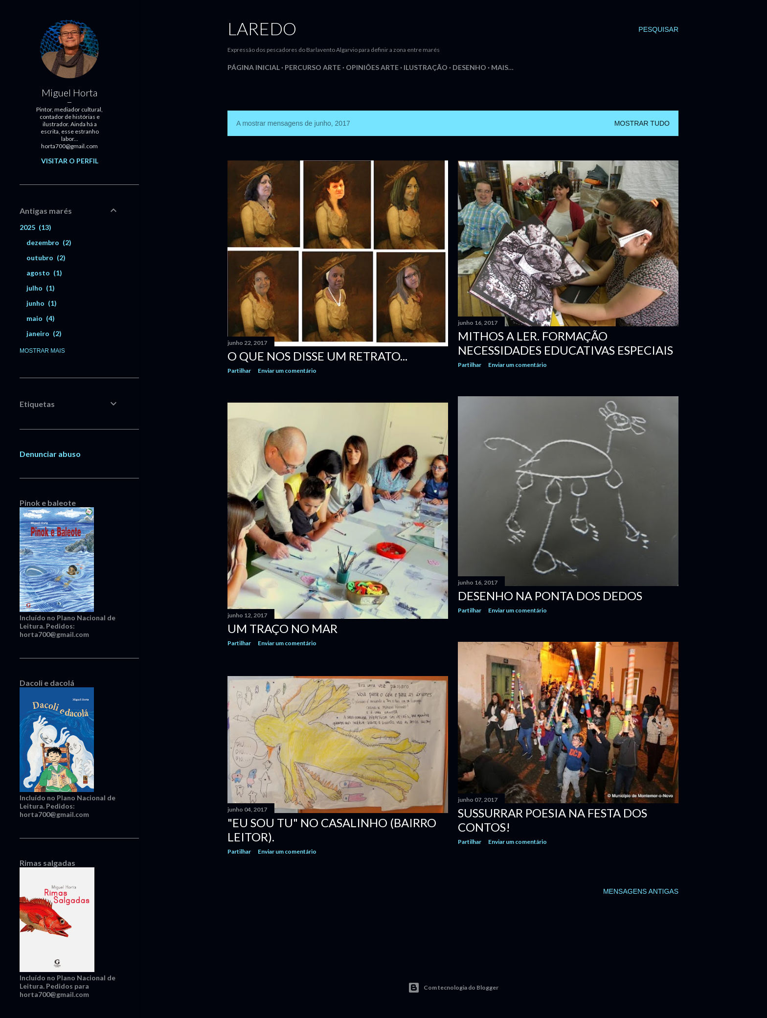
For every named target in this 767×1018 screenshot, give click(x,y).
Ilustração (426, 67)
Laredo (261, 28)
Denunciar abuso (50, 453)
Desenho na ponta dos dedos (550, 595)
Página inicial (253, 67)
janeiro (44, 333)
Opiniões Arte (372, 67)
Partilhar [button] (239, 370)
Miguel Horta (69, 92)
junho (41, 303)
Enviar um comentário (287, 370)
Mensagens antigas (640, 888)
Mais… (502, 67)
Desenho (469, 67)
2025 (35, 227)
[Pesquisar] (658, 29)
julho (40, 288)
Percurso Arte (313, 67)
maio (40, 318)
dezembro (48, 242)
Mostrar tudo (642, 123)
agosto (44, 273)
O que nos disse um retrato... (317, 356)
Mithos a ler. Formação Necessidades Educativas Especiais (565, 343)
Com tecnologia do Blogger (453, 988)
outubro (46, 257)
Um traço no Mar (282, 628)
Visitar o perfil (69, 161)
